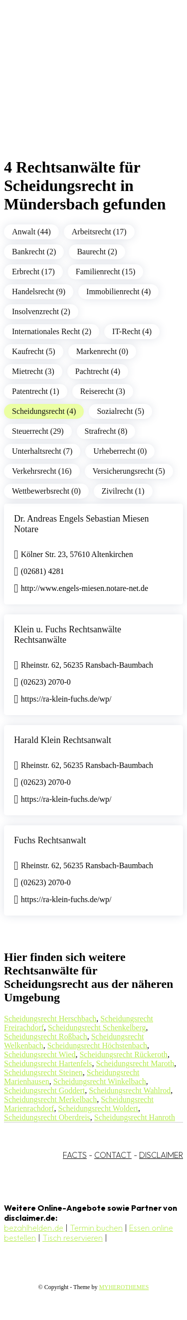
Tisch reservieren (72, 1238)
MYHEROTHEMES (124, 1287)
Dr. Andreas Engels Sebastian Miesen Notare (81, 524)
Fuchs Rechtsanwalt (50, 840)
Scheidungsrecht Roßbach (45, 1036)
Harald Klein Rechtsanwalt (62, 740)
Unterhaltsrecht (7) (42, 451)
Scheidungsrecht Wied (39, 1054)
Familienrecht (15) (106, 271)
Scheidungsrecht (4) (44, 411)
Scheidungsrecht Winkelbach (99, 1081)
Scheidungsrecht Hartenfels (48, 1063)
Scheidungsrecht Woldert (98, 1108)
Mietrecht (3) (33, 371)
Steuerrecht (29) (38, 431)
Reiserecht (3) (102, 391)
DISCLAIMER (161, 1155)
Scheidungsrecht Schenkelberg (97, 1027)
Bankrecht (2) (34, 251)
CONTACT (113, 1155)
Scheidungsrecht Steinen (43, 1072)
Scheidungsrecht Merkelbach (50, 1099)
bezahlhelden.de (33, 1228)
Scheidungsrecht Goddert (44, 1090)
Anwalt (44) (31, 231)
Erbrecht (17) (33, 271)
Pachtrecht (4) (97, 371)
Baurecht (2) (97, 251)
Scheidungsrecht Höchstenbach (97, 1045)
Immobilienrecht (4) (118, 291)
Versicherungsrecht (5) (129, 471)
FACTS (75, 1155)
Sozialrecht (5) (120, 411)
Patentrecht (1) (35, 391)
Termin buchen (96, 1228)
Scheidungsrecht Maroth (135, 1063)
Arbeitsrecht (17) (99, 231)
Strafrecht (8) (106, 431)
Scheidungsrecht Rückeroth (123, 1054)
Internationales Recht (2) (51, 331)
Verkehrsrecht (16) (42, 471)
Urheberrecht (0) (120, 451)
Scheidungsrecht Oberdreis (47, 1117)
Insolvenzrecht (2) (41, 311)
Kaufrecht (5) (33, 351)
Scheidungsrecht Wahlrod (130, 1090)
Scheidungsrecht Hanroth (134, 1117)
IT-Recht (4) (132, 331)
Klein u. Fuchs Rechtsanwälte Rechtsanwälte (67, 634)
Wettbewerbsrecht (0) (46, 491)
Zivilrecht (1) (123, 491)
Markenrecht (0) (102, 351)
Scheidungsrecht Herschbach (50, 1018)
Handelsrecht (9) (38, 291)
